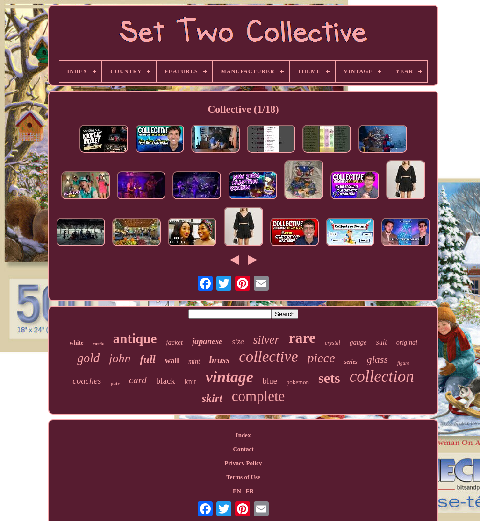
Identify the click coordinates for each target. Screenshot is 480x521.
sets (329, 378)
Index (243, 434)
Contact (243, 448)
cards (98, 343)
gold (88, 358)
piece (321, 358)
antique (135, 338)
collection (382, 376)
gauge (358, 342)
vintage (229, 377)
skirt (212, 398)
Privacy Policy (243, 462)
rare (301, 337)
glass (377, 359)
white (76, 342)
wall (172, 360)
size (238, 341)
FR (250, 490)
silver (266, 339)
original (406, 342)
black (165, 381)
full (147, 359)
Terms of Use (243, 476)
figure (403, 363)
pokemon (298, 382)
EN (237, 490)
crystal (332, 342)
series (351, 362)
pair (115, 383)
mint (194, 361)
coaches (86, 381)
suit (381, 342)
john (119, 358)
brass (219, 360)
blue (270, 381)
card (138, 380)
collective (268, 356)
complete (258, 396)
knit (190, 382)
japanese (207, 341)
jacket (174, 342)
